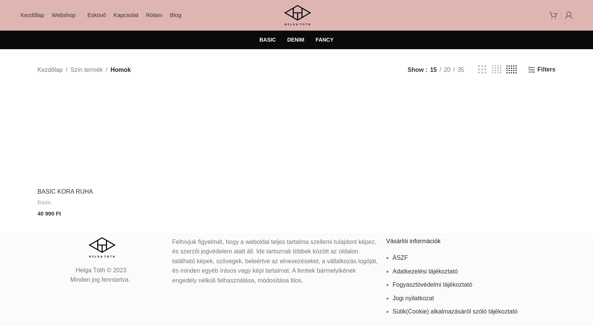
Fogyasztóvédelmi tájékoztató (432, 282)
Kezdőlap (50, 70)
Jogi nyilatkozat (413, 296)
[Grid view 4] (496, 69)
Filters (546, 69)
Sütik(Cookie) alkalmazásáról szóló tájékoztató (455, 309)
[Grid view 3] (482, 69)
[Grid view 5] (511, 69)
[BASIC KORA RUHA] (86, 135)
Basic (44, 202)
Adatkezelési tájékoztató (425, 269)
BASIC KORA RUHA (65, 191)
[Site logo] (296, 14)
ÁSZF (400, 255)
